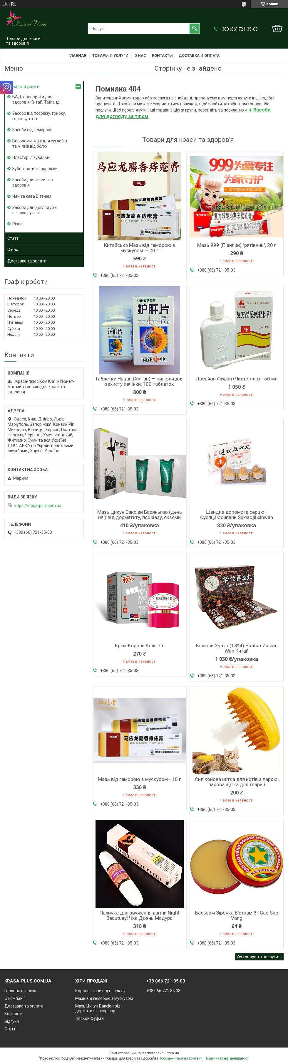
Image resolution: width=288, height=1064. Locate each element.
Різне (17, 224)
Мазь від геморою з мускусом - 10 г (139, 779)
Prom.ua (172, 1053)
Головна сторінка (21, 990)
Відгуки (11, 1021)
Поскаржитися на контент (180, 1058)
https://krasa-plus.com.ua (37, 505)
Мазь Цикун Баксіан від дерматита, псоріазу (97, 1008)
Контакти (13, 1013)
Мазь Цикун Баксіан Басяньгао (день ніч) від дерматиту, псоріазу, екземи (139, 514)
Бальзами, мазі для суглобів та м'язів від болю (39, 144)
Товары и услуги (110, 55)
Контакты (162, 55)
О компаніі (14, 998)
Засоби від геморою (31, 129)
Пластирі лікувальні (31, 157)
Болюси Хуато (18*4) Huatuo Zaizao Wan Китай (237, 648)
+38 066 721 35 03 (163, 990)
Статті (13, 238)
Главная (77, 55)
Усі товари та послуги (257, 957)
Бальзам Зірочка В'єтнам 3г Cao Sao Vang (236, 915)
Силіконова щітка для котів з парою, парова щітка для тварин (237, 782)
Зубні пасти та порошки (35, 168)
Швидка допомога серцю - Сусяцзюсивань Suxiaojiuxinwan (236, 514)
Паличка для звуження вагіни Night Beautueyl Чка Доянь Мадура (140, 915)
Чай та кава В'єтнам (31, 196)
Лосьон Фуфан (89, 1018)
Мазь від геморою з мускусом (104, 998)
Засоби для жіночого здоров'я (32, 182)
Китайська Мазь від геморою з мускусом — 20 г (139, 247)
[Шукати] (195, 29)
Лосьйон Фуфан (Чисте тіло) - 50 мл (236, 378)
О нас (140, 55)
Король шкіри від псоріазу (100, 990)
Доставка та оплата (26, 261)
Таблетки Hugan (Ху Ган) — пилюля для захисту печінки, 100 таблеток (139, 381)
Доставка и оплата (199, 55)
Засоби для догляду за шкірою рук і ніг (34, 210)
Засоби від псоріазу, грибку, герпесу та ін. (39, 116)
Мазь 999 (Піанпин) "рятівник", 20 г (236, 245)
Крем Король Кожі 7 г (139, 645)
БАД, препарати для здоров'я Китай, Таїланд (36, 99)
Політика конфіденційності (227, 1058)
